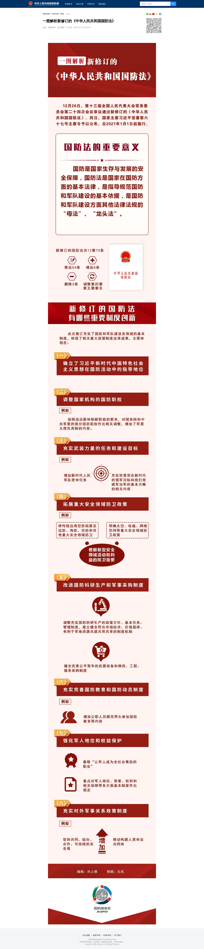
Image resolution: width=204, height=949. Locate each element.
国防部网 (46, 14)
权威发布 (68, 4)
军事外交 (91, 4)
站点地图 (86, 935)
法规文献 (55, 14)
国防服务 (102, 4)
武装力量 (79, 4)
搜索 (173, 4)
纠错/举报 (107, 935)
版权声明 (96, 935)
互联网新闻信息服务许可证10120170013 (102, 939)
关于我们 (117, 935)
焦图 (62, 14)
